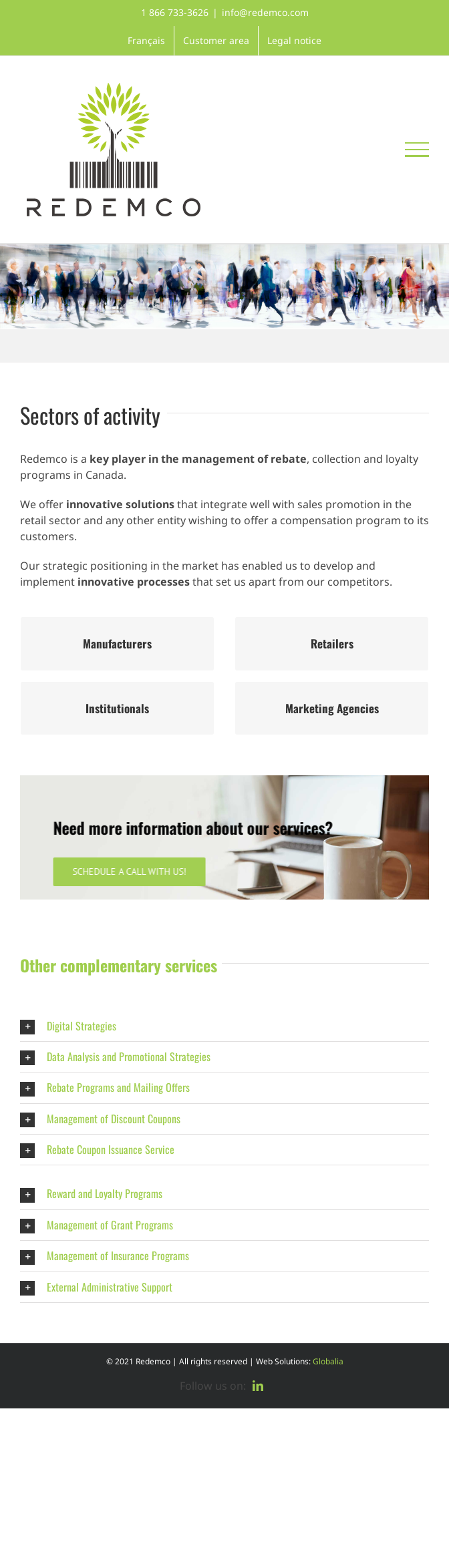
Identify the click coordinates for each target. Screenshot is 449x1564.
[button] (224, 1026)
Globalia (328, 1361)
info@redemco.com (265, 12)
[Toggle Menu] (417, 149)
